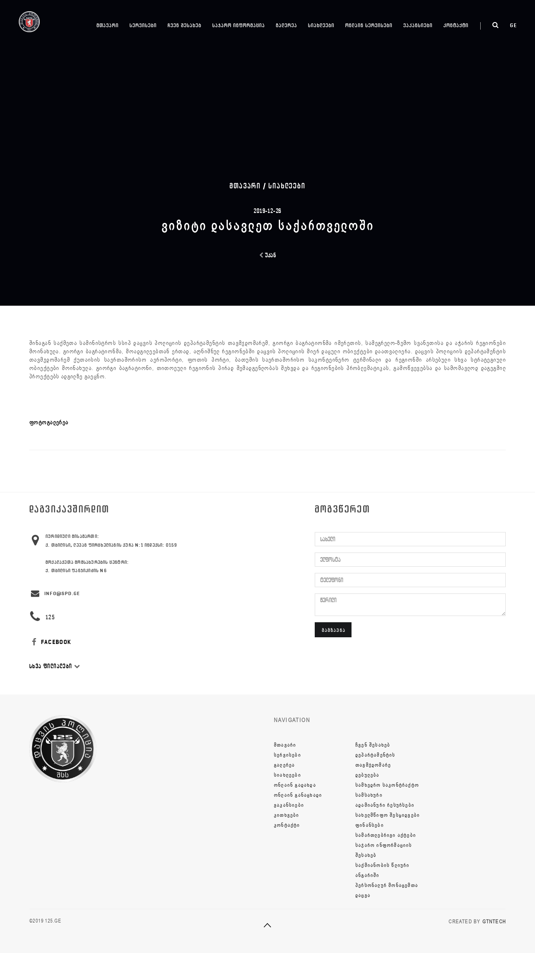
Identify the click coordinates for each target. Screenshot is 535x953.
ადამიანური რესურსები (384, 805)
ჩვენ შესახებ (184, 25)
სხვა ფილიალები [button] (54, 666)
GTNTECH (494, 921)
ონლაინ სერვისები (368, 25)
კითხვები (286, 815)
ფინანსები (369, 825)
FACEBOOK (50, 642)
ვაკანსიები (418, 25)
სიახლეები (321, 25)
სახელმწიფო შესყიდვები (387, 815)
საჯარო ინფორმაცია (238, 25)
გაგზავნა (334, 630)
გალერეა (286, 25)
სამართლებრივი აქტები (385, 835)
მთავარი (108, 25)
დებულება (367, 775)
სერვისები (143, 25)
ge (513, 25)
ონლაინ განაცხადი (298, 795)
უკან (267, 255)
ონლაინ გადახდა (295, 785)
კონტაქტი (456, 25)
